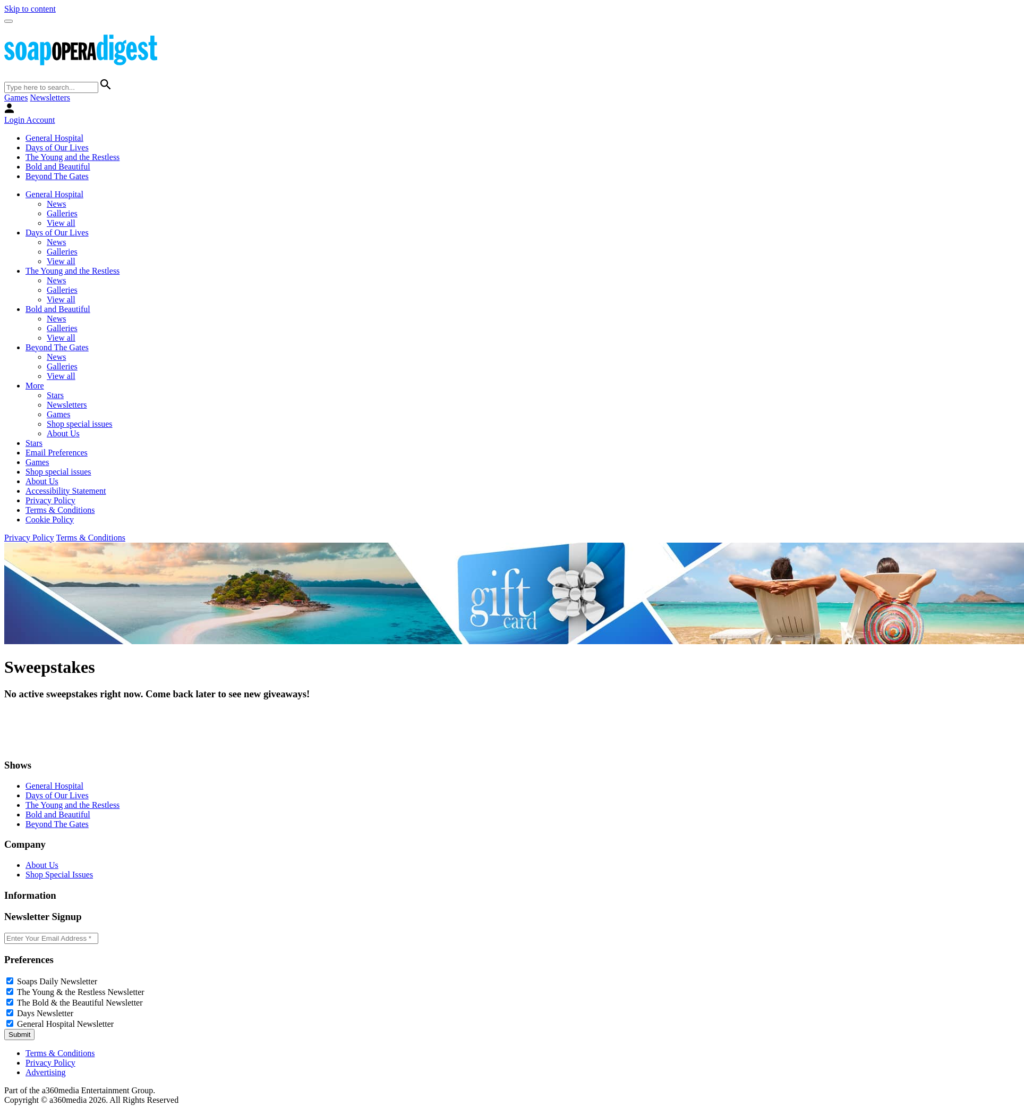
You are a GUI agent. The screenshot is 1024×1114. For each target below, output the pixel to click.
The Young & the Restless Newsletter (80, 992)
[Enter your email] (51, 938)
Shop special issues (80, 423)
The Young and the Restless (72, 157)
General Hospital (54, 137)
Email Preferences (56, 452)
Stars (55, 395)
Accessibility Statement (65, 490)
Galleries (62, 213)
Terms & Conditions (60, 509)
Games (16, 97)
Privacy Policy (50, 500)
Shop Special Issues (59, 874)
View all (61, 222)
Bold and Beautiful (57, 166)
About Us (63, 433)
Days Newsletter (45, 1013)
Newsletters (50, 97)
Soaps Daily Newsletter (57, 981)
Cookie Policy (49, 519)
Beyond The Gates (57, 176)
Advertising (45, 1072)
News (56, 203)
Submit (19, 1035)
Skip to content (30, 8)
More (34, 385)
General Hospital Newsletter (65, 1023)
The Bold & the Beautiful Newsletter (80, 1002)
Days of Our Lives (57, 147)
